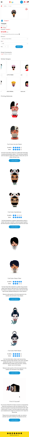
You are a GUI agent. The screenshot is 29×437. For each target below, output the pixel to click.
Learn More (14, 160)
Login (2, 54)
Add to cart (19, 46)
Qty (2, 46)
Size (2, 41)
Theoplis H (6, 20)
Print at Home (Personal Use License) (11, 34)
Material (3, 36)
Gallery (5, 6)
